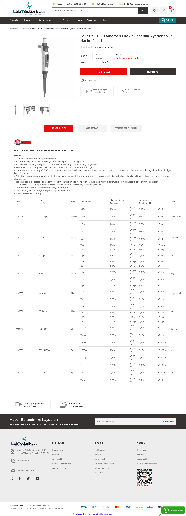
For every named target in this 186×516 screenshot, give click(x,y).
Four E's (105, 62)
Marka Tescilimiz (59, 468)
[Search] (100, 10)
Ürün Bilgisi (58, 128)
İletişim (55, 454)
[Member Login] (163, 10)
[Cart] (172, 10)
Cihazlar (118, 58)
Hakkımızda (57, 450)
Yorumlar (92, 128)
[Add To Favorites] (128, 80)
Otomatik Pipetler (131, 58)
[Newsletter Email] (135, 421)
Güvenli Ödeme (101, 473)
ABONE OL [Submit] (168, 421)
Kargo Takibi (58, 459)
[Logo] (29, 8)
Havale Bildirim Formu (62, 463)
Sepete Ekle (103, 71)
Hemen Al (152, 71)
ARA (143, 10)
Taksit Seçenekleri (126, 128)
